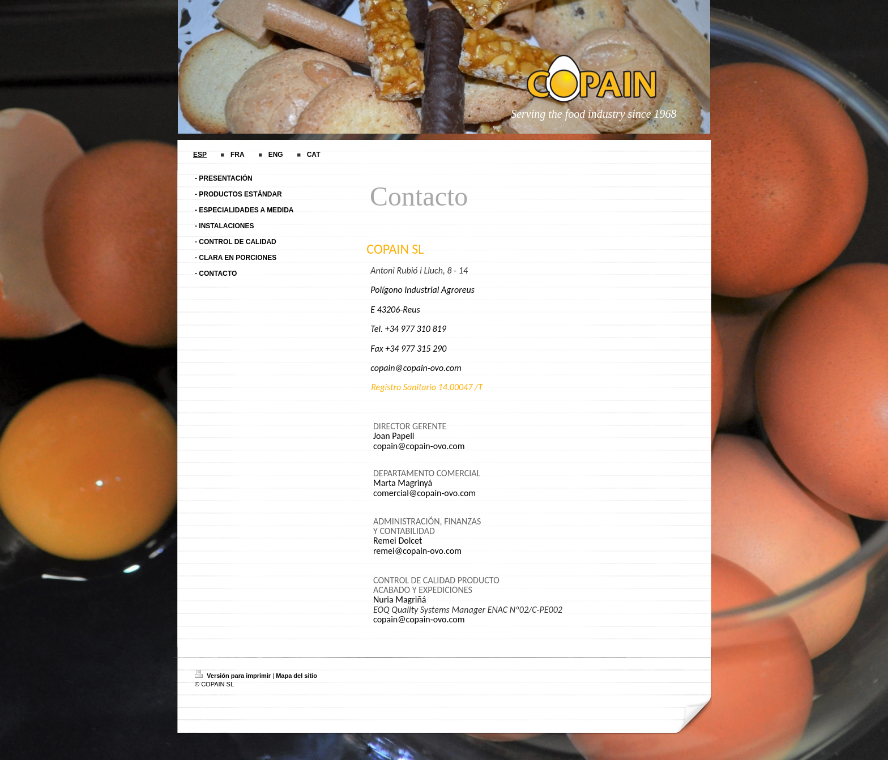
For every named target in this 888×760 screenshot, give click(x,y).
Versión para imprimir (233, 675)
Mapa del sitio (296, 675)
